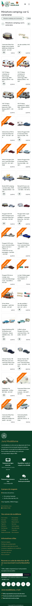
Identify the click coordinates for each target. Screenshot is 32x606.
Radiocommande (5, 532)
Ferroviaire (4, 518)
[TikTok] (28, 584)
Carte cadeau (15, 526)
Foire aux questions (6, 550)
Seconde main (15, 528)
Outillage (3, 530)
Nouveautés (15, 518)
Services (14, 524)
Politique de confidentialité (8, 544)
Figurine (3, 524)
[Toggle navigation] (29, 4)
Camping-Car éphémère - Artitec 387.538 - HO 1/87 (7, 390)
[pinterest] (23, 584)
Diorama (3, 520)
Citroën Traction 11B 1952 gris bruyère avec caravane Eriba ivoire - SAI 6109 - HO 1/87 (23, 362)
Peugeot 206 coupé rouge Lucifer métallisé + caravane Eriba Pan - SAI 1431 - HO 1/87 (23, 217)
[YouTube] (13, 584)
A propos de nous (6, 552)
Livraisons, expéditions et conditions (11, 548)
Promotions (15, 520)
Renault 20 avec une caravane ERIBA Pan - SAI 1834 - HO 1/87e (23, 187)
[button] (4, 52)
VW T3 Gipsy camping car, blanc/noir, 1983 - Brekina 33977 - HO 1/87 (7, 107)
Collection (14, 530)
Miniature (3, 526)
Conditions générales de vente (9, 546)
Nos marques (15, 532)
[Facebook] (4, 584)
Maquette (3, 522)
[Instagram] (8, 584)
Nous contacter (5, 554)
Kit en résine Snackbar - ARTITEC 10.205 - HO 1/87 (8, 305)
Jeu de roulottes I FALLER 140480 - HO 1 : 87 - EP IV (22, 305)
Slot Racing (4, 528)
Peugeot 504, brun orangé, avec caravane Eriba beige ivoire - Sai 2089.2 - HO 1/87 (8, 278)
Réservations (15, 522)
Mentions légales (5, 542)
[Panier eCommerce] (25, 4)
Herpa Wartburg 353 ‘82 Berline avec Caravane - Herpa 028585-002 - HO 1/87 (8, 332)
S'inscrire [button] (26, 574)
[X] (18, 584)
